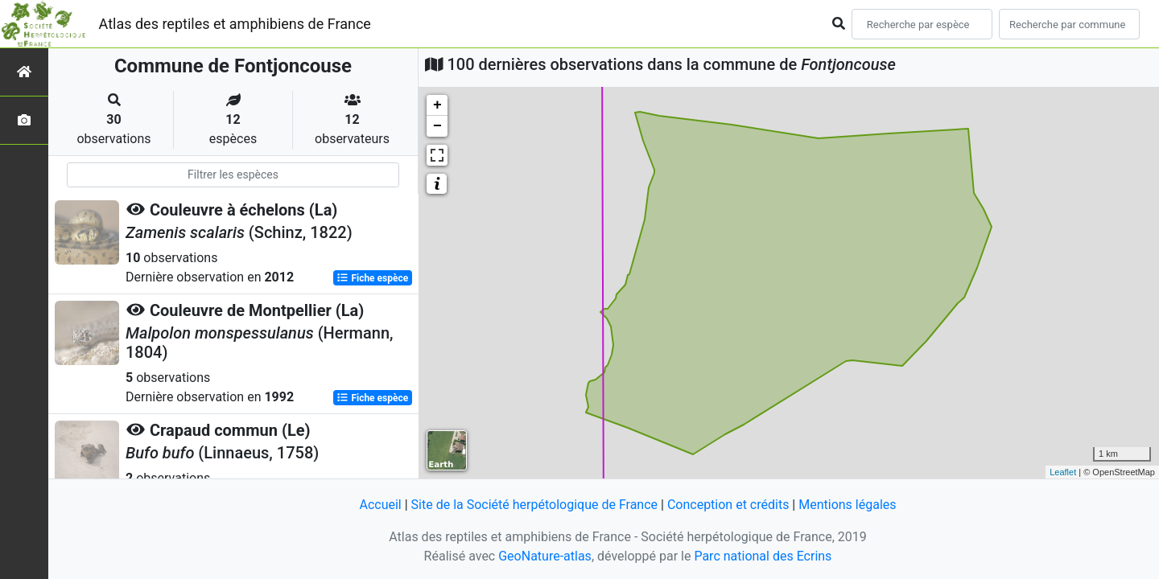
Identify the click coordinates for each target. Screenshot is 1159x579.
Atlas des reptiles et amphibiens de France (235, 23)
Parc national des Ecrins (762, 556)
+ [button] (437, 105)
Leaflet (1063, 472)
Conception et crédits (728, 504)
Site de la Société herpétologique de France (534, 504)
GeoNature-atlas (545, 556)
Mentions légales (847, 504)
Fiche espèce (372, 278)
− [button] (437, 126)
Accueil (380, 504)
